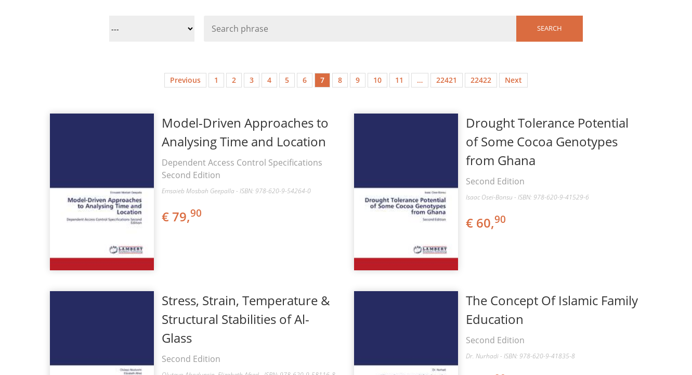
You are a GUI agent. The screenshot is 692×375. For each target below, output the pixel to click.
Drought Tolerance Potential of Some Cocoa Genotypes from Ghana (547, 141)
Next (513, 80)
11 (399, 80)
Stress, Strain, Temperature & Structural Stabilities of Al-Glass (246, 319)
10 (377, 80)
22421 (446, 80)
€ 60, (486, 222)
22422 (481, 80)
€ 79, (182, 216)
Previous (185, 80)
